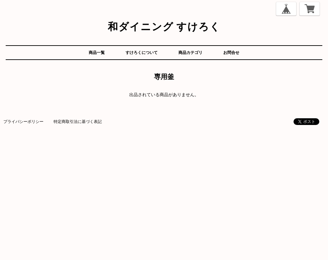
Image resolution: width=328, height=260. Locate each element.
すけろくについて (142, 52)
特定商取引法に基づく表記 (78, 121)
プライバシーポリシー (23, 121)
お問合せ (231, 52)
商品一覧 (97, 52)
